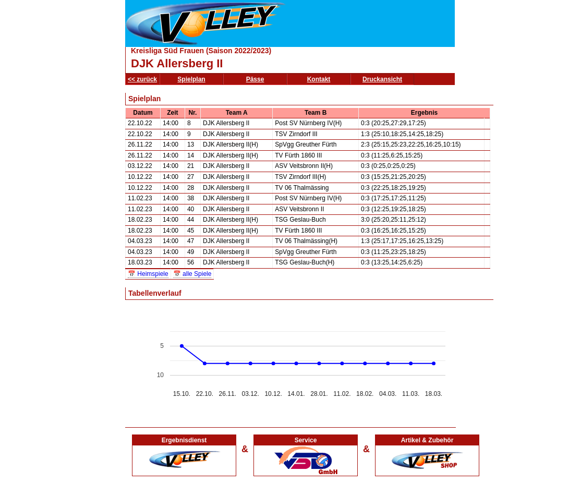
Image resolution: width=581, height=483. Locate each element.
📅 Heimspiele (148, 273)
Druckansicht (382, 79)
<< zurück (142, 79)
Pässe (255, 79)
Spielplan (191, 79)
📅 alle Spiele (192, 273)
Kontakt (319, 79)
